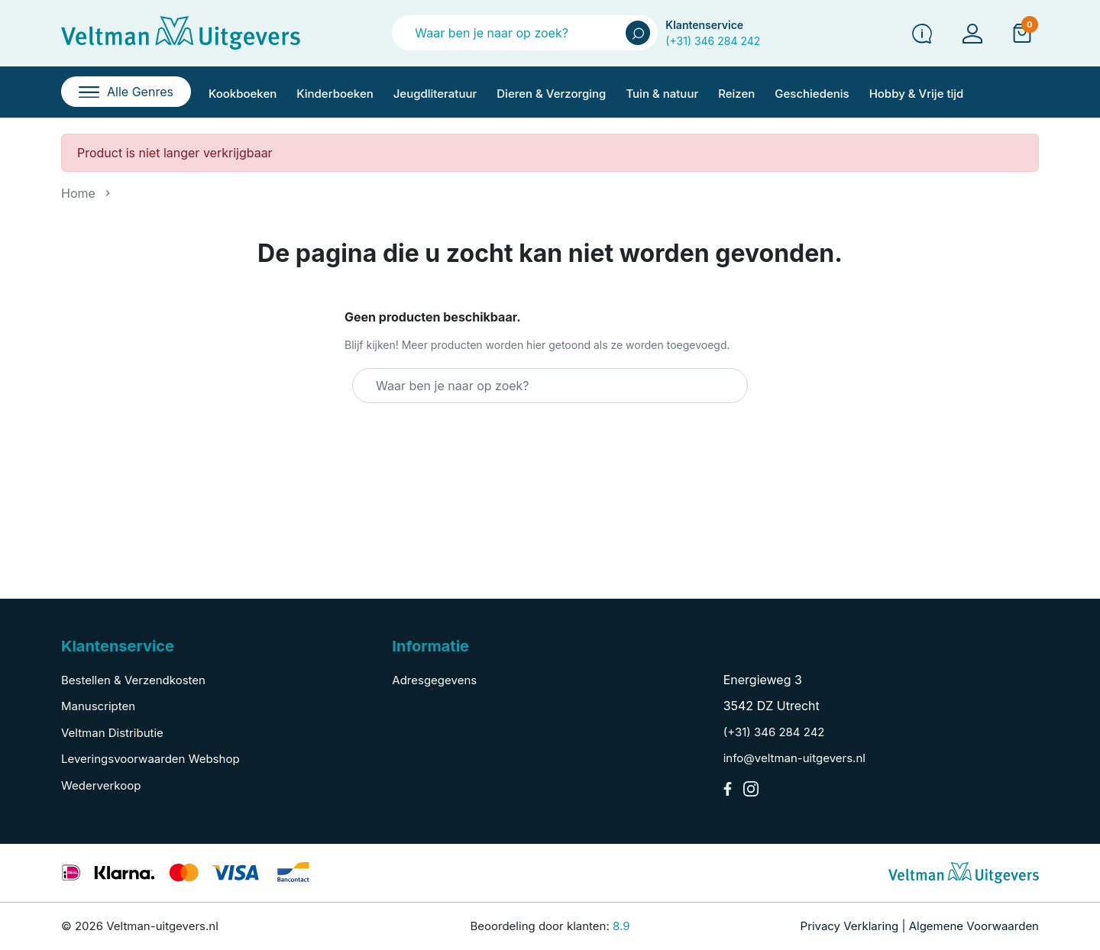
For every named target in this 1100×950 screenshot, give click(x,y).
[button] (1022, 32)
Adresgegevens (434, 680)
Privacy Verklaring (850, 926)
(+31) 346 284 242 (712, 40)
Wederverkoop (101, 785)
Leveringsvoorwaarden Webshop (150, 758)
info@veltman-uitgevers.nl (794, 758)
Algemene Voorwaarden (974, 926)
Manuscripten (98, 706)
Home (78, 193)
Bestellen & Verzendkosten (133, 680)
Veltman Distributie (112, 732)
